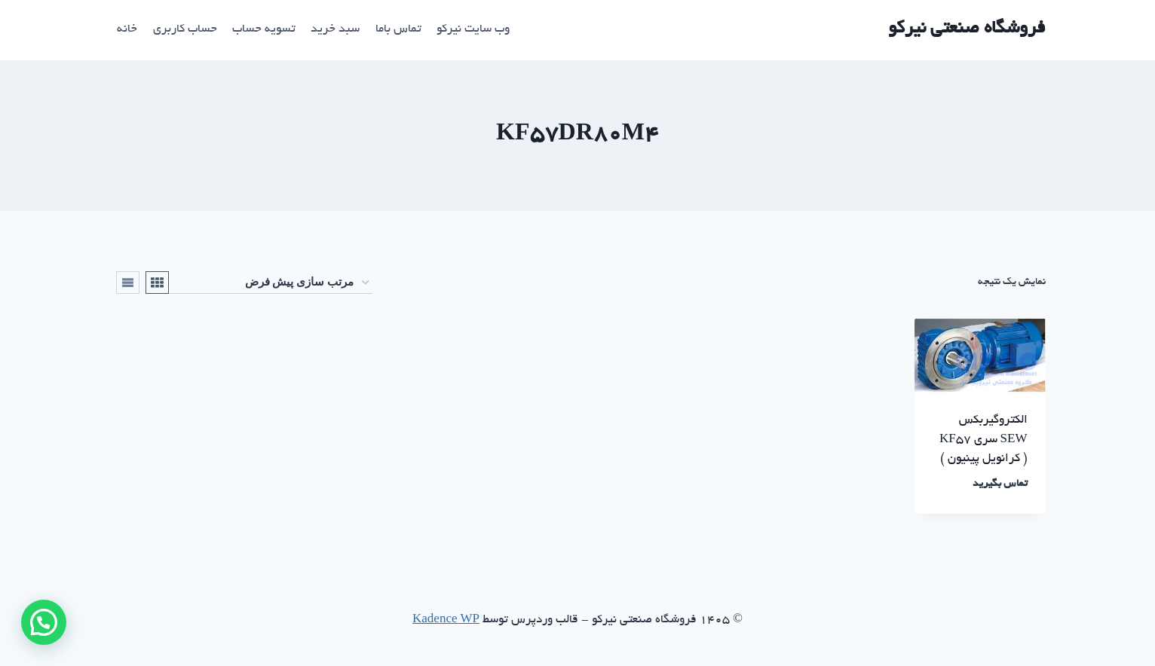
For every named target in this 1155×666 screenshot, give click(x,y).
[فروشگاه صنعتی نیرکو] (967, 29)
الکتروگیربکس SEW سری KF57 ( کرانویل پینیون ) (983, 440)
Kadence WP (445, 620)
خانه (127, 29)
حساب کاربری (185, 29)
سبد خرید (335, 29)
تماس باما (398, 29)
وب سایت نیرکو (473, 29)
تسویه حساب (264, 29)
